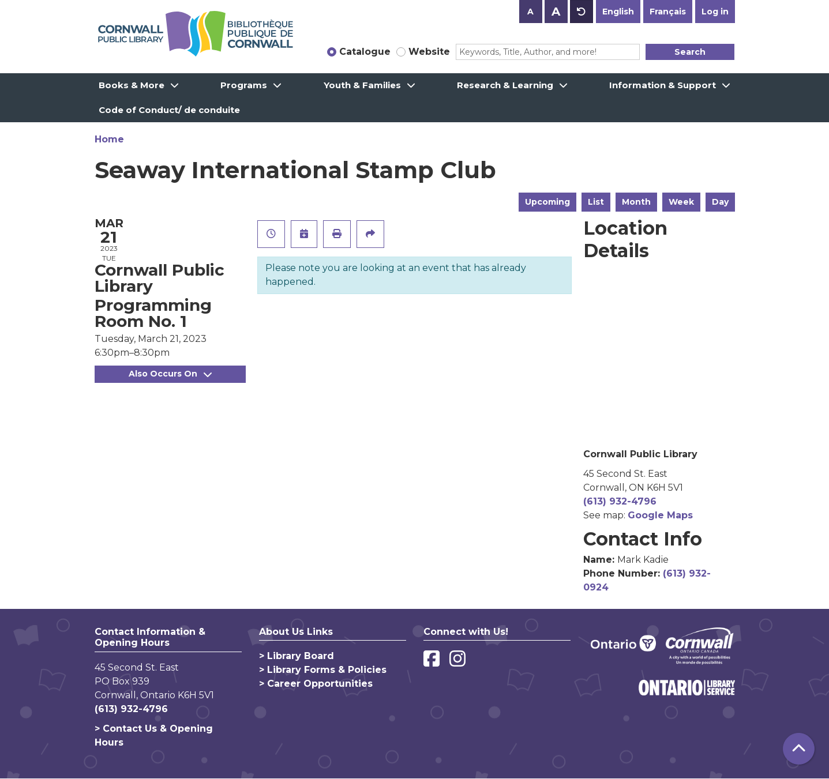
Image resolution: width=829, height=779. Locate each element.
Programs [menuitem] (243, 85)
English (618, 11)
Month (636, 202)
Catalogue (365, 51)
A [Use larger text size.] (556, 11)
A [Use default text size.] (581, 11)
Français (668, 11)
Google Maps (660, 515)
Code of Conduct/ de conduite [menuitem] (169, 109)
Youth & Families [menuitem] (362, 85)
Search (690, 52)
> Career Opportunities (316, 683)
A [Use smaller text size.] (530, 11)
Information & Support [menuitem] (662, 85)
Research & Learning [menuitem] (505, 85)
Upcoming (547, 202)
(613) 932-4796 (620, 501)
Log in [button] (715, 11)
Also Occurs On (170, 373)
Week (681, 202)
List (596, 202)
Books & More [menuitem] (131, 85)
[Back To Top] (799, 749)
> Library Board (296, 655)
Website (429, 51)
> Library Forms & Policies (323, 669)
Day (720, 202)
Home (109, 139)
